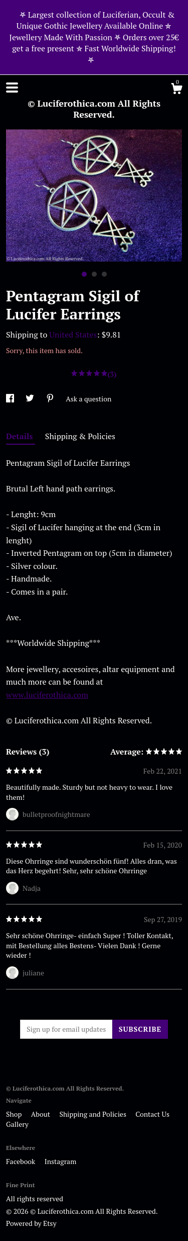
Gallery (17, 1124)
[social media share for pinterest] (51, 398)
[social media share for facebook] (11, 398)
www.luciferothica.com (47, 694)
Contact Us (152, 1114)
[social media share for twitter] (31, 398)
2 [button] (94, 274)
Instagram (60, 1161)
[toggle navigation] (12, 87)
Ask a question (88, 398)
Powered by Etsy (31, 1223)
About (41, 1114)
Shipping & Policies (80, 436)
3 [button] (104, 274)
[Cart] (176, 90)
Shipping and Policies (93, 1114)
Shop (15, 1114)
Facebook (21, 1161)
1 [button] (84, 274)
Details (20, 436)
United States (73, 334)
